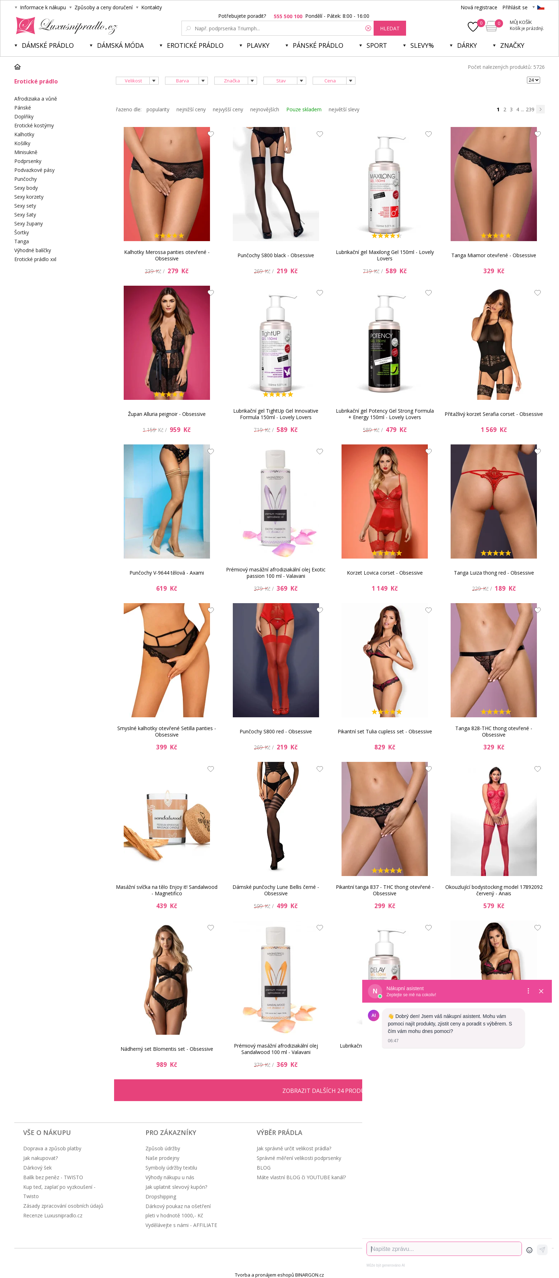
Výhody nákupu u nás (169, 1177)
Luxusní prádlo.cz (64, 26)
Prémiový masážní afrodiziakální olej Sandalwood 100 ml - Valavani (276, 1048)
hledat (390, 28)
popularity (158, 109)
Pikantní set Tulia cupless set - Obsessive (385, 731)
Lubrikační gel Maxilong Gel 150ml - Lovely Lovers (385, 255)
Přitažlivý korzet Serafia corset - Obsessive (494, 414)
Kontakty (151, 7)
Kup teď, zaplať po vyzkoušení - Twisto (59, 1191)
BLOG (264, 1167)
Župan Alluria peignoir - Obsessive (167, 414)
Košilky (22, 143)
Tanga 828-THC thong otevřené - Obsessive (493, 731)
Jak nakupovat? (40, 1158)
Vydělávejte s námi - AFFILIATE (181, 1225)
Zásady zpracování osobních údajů (63, 1205)
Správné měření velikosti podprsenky (299, 1158)
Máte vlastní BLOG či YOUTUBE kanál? (301, 1177)
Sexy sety (25, 205)
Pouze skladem (304, 109)
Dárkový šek (37, 1167)
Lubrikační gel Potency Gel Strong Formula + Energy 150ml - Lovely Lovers (385, 414)
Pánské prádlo (318, 45)
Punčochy (25, 178)
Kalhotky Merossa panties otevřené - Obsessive (167, 255)
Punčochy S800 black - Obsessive (275, 255)
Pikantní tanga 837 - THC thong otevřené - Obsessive (385, 890)
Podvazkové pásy (34, 170)
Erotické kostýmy (34, 125)
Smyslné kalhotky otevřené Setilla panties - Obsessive (166, 731)
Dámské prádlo (48, 45)
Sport (376, 45)
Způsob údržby (162, 1148)
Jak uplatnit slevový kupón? (176, 1186)
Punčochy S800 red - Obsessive (276, 731)
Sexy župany (28, 223)
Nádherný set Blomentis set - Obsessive (166, 1048)
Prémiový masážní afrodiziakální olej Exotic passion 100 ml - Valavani (275, 572)
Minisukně (25, 152)
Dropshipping (160, 1196)
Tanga (21, 241)
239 (530, 109)
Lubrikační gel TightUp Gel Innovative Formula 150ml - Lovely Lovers (275, 414)
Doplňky (24, 116)
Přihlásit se (515, 7)
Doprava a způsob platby (52, 1148)
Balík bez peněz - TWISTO (53, 1177)
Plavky (258, 45)
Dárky (467, 45)
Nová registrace (479, 7)
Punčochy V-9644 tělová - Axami (166, 572)
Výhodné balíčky (32, 250)
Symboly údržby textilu (171, 1167)
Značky (512, 45)
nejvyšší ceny (228, 109)
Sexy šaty (25, 214)
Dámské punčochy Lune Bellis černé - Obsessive (275, 890)
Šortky (21, 232)
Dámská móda (120, 45)
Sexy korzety (28, 196)
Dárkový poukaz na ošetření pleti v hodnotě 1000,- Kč (178, 1211)
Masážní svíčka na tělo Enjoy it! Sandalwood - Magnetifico (166, 890)
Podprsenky (27, 161)
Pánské (22, 107)
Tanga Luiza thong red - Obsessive (494, 572)
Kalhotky (24, 134)
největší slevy (344, 109)
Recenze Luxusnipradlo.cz (52, 1215)
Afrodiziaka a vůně (35, 98)
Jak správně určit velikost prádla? (294, 1148)
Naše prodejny (162, 1158)
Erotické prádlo (195, 45)
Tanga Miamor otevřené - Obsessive (493, 255)
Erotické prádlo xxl (35, 259)
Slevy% (422, 45)
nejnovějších (264, 109)
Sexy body (26, 187)
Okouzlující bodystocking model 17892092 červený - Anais (494, 890)
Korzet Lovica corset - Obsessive (385, 572)
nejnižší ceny (191, 109)
